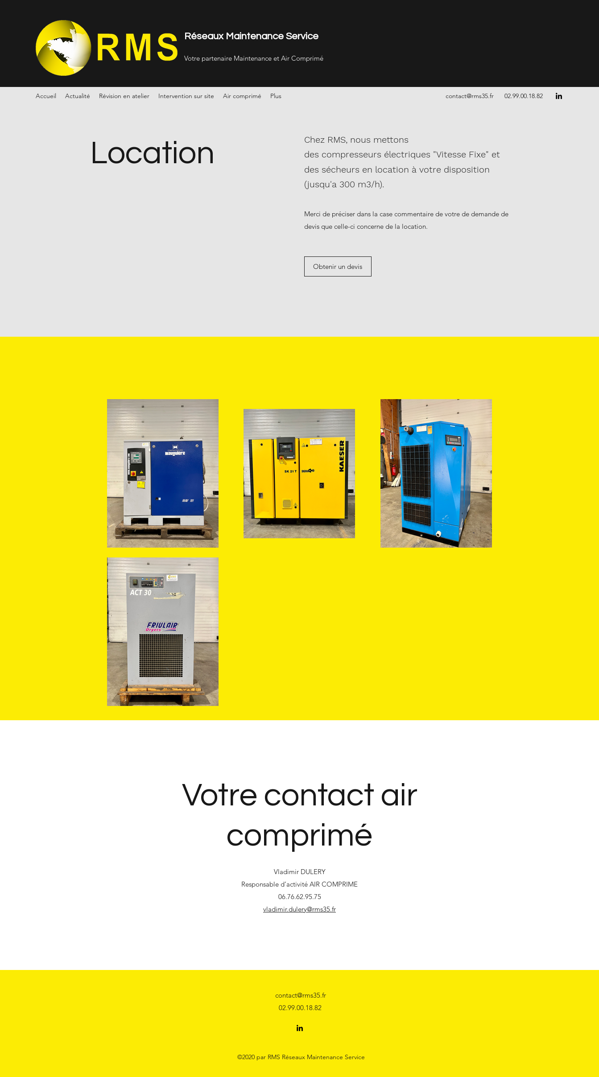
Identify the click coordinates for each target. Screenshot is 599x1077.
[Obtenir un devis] (338, 266)
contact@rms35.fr (470, 96)
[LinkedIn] (558, 95)
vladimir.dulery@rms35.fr (299, 909)
